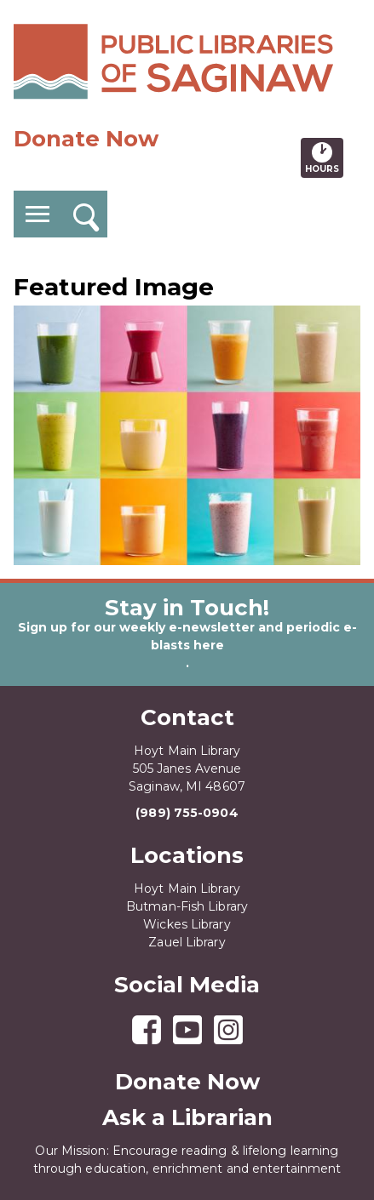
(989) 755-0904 (186, 812)
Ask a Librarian (187, 1117)
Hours (324, 157)
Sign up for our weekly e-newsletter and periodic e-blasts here (187, 636)
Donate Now (86, 139)
